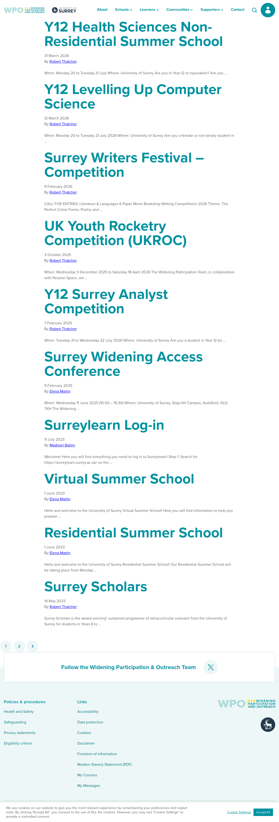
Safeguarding (15, 722)
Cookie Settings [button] (239, 812)
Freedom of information (97, 754)
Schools (122, 9)
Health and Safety (19, 711)
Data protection (90, 722)
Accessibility (87, 711)
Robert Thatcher (63, 61)
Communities (177, 9)
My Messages (88, 785)
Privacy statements (19, 732)
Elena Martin (60, 391)
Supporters (210, 9)
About (102, 9)
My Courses (87, 775)
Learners (147, 9)
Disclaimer (86, 743)
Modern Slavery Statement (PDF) (104, 764)
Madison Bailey (62, 445)
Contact (237, 9)
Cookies (84, 732)
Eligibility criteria (18, 743)
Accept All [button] (263, 812)
